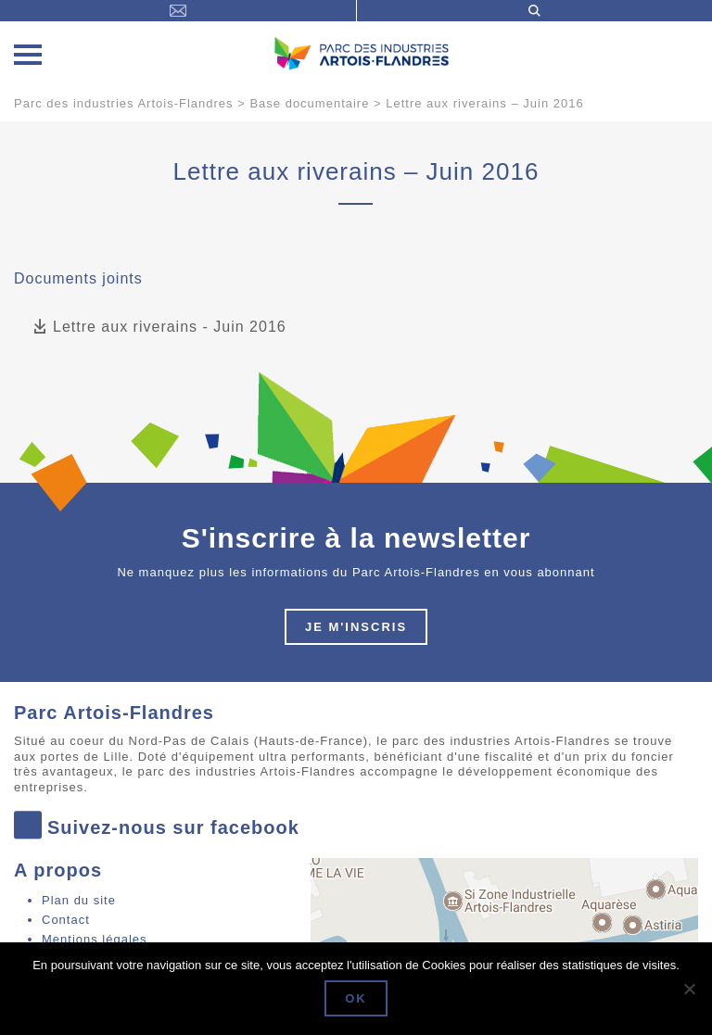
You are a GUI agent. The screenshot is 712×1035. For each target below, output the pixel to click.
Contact (66, 920)
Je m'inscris (356, 627)
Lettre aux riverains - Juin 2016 (159, 328)
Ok (356, 998)
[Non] (689, 988)
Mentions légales (94, 939)
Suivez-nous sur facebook (156, 826)
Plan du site (79, 900)
